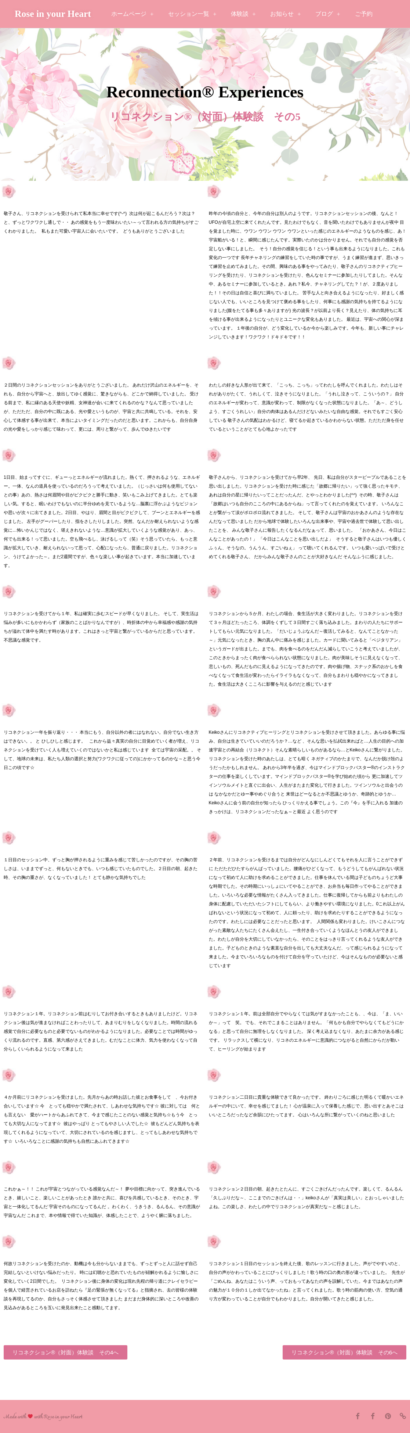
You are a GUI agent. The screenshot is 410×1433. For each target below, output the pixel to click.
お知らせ (285, 14)
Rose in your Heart (53, 13)
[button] (65, 1352)
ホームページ (132, 14)
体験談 (243, 14)
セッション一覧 (192, 14)
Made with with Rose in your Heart (43, 1417)
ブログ (327, 14)
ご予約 (364, 14)
